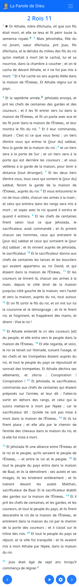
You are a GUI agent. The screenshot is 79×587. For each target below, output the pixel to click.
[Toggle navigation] (70, 6)
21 (4, 561)
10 (28, 252)
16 (60, 417)
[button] (7, 579)
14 (36, 343)
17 (4, 445)
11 (64, 271)
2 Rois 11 (39, 18)
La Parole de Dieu (23, 6)
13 (4, 330)
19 (67, 495)
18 (70, 458)
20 (28, 532)
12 (4, 302)
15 (28, 380)
